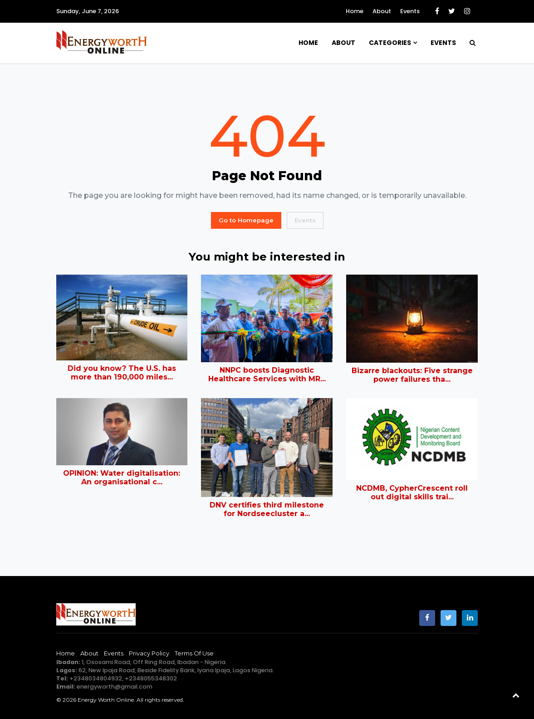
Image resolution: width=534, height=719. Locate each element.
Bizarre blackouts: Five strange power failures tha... (412, 375)
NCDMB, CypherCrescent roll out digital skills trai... (412, 492)
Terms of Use (194, 653)
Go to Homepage (246, 220)
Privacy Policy (149, 653)
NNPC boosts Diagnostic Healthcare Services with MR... (267, 374)
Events (410, 11)
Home (354, 11)
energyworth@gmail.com (114, 686)
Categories (390, 42)
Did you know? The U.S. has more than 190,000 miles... (122, 372)
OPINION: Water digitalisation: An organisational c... (121, 477)
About (381, 11)
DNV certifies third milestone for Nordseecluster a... (267, 509)
